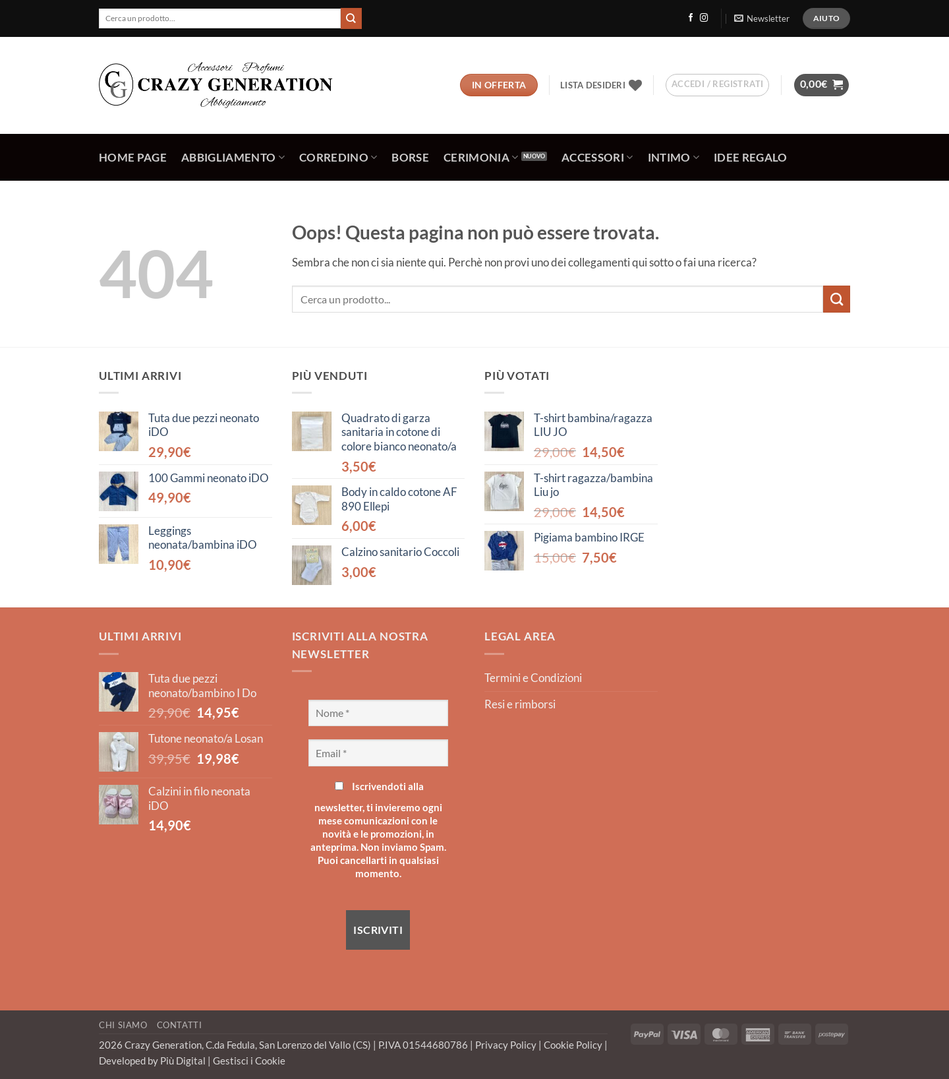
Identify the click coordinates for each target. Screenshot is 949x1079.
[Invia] (351, 18)
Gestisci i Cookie (249, 1060)
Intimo (674, 157)
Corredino (338, 157)
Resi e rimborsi (520, 704)
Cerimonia (481, 157)
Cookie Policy (574, 1045)
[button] (761, 18)
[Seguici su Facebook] (691, 18)
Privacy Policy (506, 1045)
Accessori (597, 157)
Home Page (133, 157)
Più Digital (184, 1060)
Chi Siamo (123, 1025)
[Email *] (378, 752)
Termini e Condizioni (533, 678)
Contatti (179, 1025)
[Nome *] (378, 713)
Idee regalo (751, 157)
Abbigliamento (233, 157)
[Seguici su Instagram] (704, 18)
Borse (410, 157)
